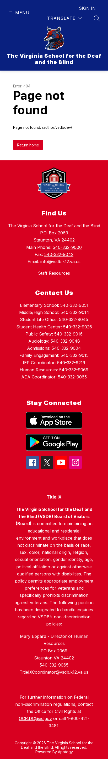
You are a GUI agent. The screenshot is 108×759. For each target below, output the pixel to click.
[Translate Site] (64, 18)
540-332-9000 (67, 247)
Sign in (87, 8)
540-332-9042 (58, 254)
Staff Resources (54, 273)
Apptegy (65, 752)
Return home (28, 145)
